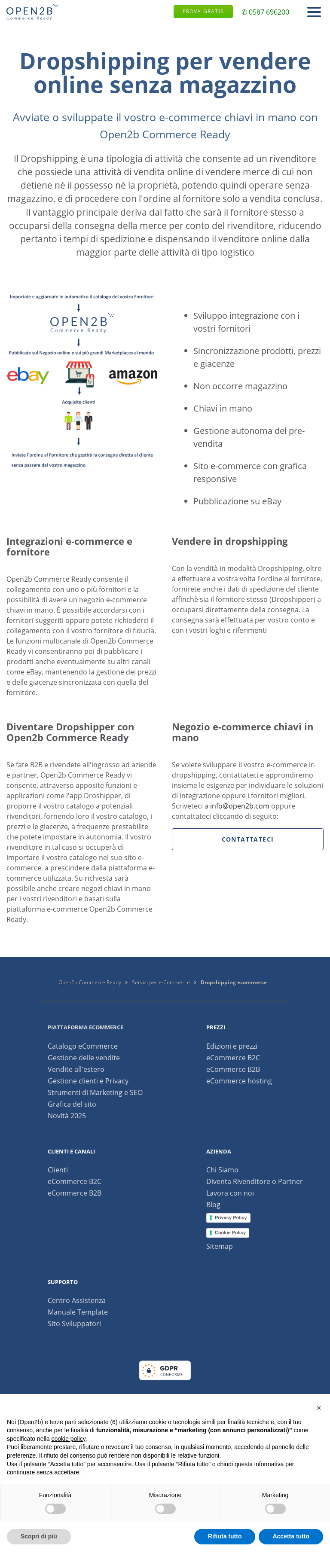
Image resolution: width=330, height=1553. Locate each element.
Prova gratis (203, 11)
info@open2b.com (239, 806)
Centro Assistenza (77, 1300)
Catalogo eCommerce (83, 1046)
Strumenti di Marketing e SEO (95, 1092)
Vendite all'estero (76, 1069)
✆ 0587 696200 (265, 12)
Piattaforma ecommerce (85, 1027)
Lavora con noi (230, 1193)
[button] (319, 1408)
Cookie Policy (230, 1232)
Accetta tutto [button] (290, 1536)
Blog (213, 1204)
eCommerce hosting (239, 1081)
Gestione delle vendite (84, 1057)
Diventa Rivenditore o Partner (254, 1181)
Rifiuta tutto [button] (225, 1536)
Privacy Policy (231, 1217)
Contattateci (248, 839)
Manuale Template (78, 1312)
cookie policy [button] (69, 1438)
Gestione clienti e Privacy (88, 1081)
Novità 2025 (67, 1115)
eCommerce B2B (233, 1069)
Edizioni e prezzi (231, 1046)
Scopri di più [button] (39, 1536)
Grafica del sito (72, 1104)
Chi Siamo (222, 1170)
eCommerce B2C (233, 1057)
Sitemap (219, 1246)
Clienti (58, 1170)
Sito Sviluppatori (74, 1323)
